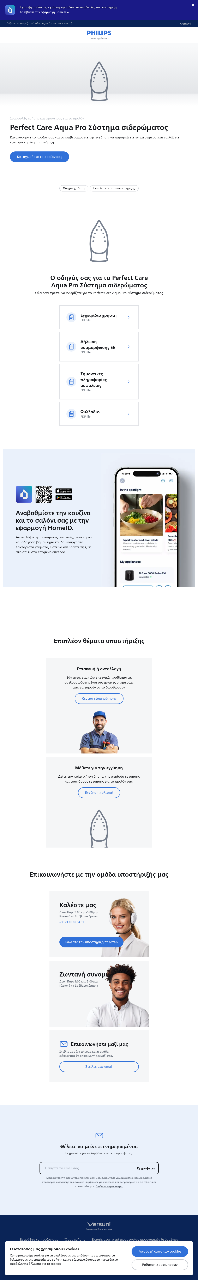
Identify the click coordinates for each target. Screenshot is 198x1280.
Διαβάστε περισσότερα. (109, 1186)
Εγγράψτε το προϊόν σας (39, 1239)
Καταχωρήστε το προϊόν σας (39, 156)
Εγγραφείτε (146, 1168)
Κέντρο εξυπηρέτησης (99, 698)
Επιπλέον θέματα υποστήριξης (114, 188)
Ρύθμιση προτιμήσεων (160, 1264)
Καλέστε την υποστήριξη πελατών (91, 942)
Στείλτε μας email (99, 1066)
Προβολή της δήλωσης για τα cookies (35, 1263)
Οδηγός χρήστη (74, 188)
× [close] (193, 5)
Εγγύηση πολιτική (99, 792)
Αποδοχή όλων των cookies (160, 1251)
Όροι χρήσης (75, 1239)
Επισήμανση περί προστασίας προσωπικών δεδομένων (135, 1239)
